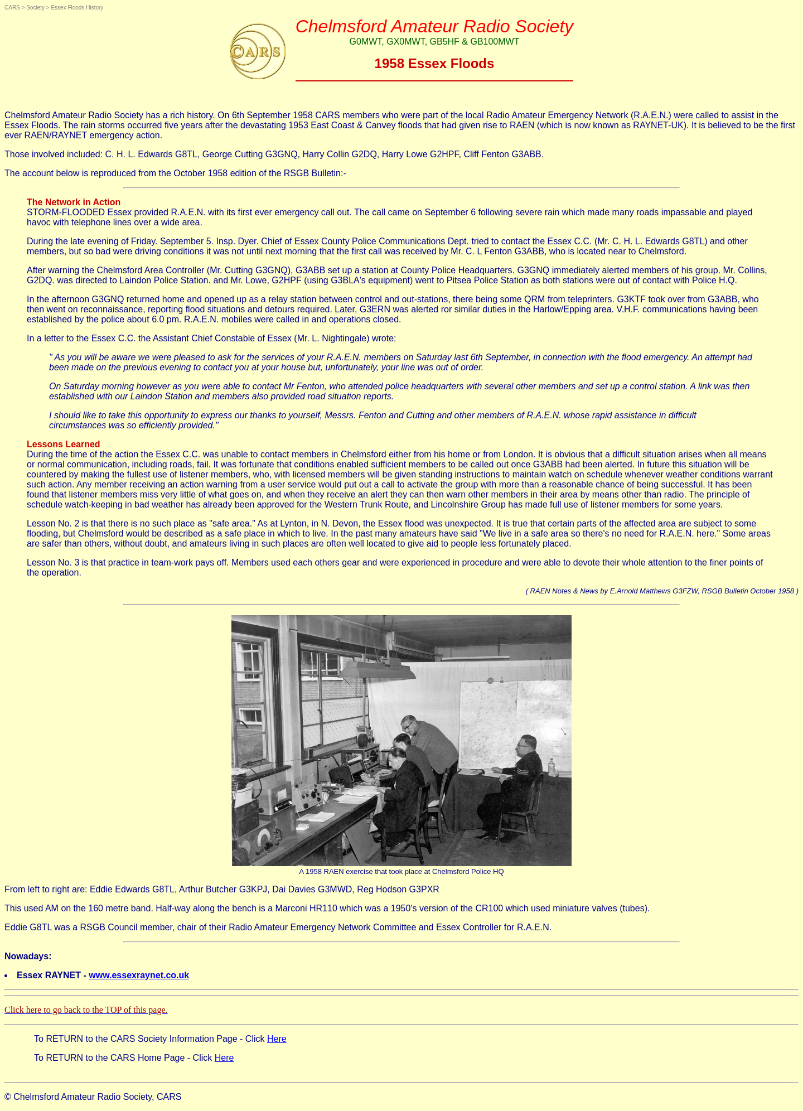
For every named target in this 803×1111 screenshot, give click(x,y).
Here (277, 1039)
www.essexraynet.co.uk (139, 975)
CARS (12, 7)
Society (35, 7)
